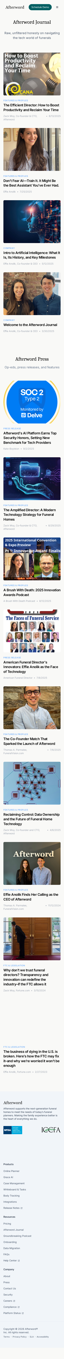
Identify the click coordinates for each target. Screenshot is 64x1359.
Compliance (11, 1306)
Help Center (11, 1260)
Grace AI (8, 1177)
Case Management (14, 1183)
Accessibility (43, 1336)
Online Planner (11, 1171)
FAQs (6, 1254)
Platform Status (13, 1313)
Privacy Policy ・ (21, 1336)
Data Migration (11, 1248)
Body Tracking (11, 1195)
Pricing (7, 1223)
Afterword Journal (13, 1229)
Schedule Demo (40, 7)
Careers (9, 1300)
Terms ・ (8, 1336)
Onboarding (10, 1242)
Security (8, 1294)
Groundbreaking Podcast (17, 1235)
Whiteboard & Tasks (14, 1189)
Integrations (10, 1201)
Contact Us (9, 1288)
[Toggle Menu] (57, 7)
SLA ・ (33, 1336)
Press (6, 1282)
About (6, 1276)
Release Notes (13, 1207)
